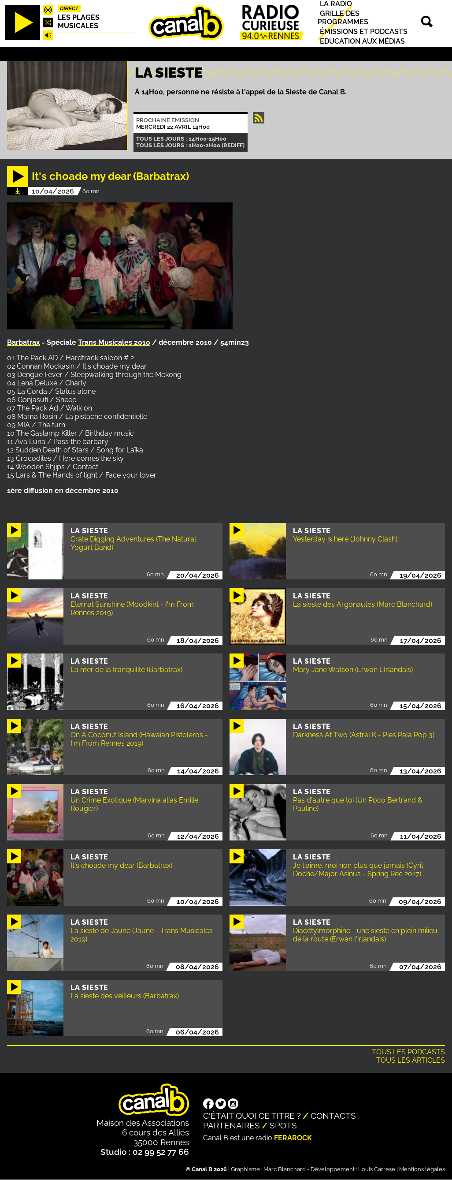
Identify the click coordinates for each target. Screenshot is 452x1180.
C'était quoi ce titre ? (252, 1115)
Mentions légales (422, 1169)
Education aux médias (362, 41)
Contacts (333, 1115)
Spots (283, 1125)
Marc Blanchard (284, 1169)
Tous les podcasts (408, 1052)
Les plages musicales (79, 21)
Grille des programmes (343, 17)
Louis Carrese (376, 1169)
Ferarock (293, 1138)
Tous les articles (410, 1060)
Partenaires (231, 1125)
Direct (69, 8)
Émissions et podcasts (364, 31)
